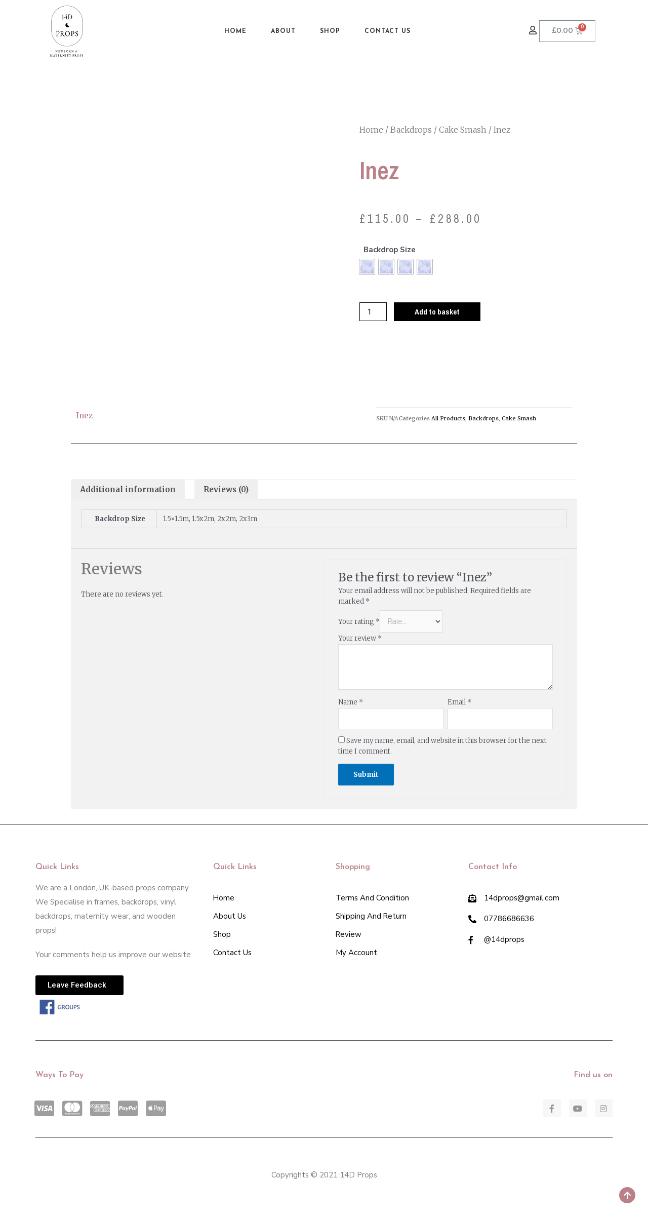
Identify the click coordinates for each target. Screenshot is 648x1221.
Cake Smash (463, 130)
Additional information (128, 489)
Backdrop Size (389, 250)
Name (350, 702)
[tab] (128, 489)
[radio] (367, 266)
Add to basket (437, 311)
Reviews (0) (226, 489)
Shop (330, 31)
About (283, 31)
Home (235, 31)
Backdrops (411, 130)
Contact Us (387, 31)
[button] (534, 30)
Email (459, 702)
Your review (360, 638)
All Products (448, 418)
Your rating (359, 621)
